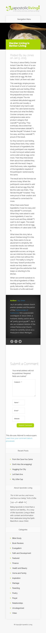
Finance (15, 566)
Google (12, 341)
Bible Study (16, 541)
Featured (15, 561)
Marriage (15, 586)
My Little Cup (17, 482)
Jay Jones (28, 55)
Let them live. (17, 477)
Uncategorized (18, 611)
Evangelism (17, 551)
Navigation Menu (24, 19)
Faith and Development (21, 556)
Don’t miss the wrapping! (22, 467)
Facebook (16, 341)
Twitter (20, 341)
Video (14, 616)
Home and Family (19, 576)
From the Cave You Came (22, 462)
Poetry (15, 596)
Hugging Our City (19, 472)
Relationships (17, 606)
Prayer (14, 601)
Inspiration (16, 581)
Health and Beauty (19, 571)
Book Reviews (18, 546)
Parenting (16, 591)
